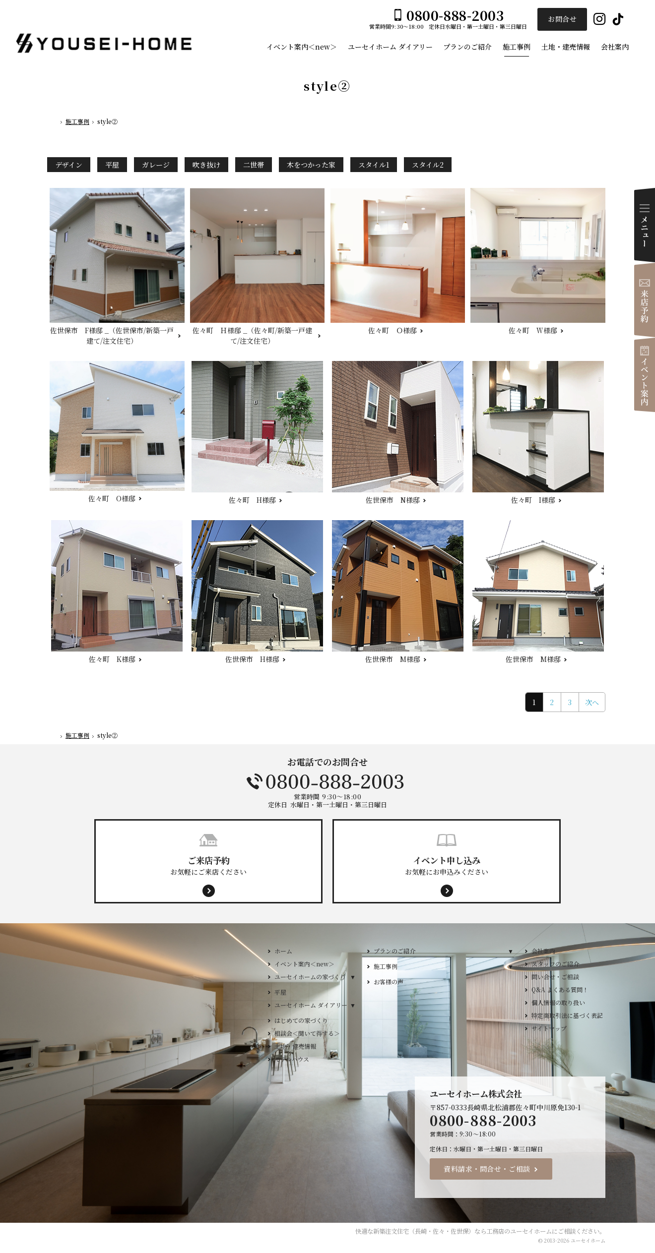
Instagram (599, 19)
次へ (592, 702)
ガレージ (156, 165)
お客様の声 (388, 981)
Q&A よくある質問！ (560, 989)
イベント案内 (644, 375)
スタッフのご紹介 (555, 963)
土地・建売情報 (295, 1046)
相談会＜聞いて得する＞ (307, 1033)
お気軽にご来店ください (208, 865)
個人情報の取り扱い (558, 1002)
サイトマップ (549, 1028)
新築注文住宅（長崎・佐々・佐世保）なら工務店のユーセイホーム (462, 1231)
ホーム (283, 951)
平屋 (112, 165)
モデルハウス (291, 1059)
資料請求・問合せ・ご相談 (487, 1169)
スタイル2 (428, 165)
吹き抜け (206, 165)
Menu (644, 225)
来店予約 (644, 300)
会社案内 (543, 951)
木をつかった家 (311, 165)
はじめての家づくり (301, 1020)
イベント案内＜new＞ (304, 963)
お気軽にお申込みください (446, 865)
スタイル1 (373, 165)
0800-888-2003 (327, 781)
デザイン (68, 165)
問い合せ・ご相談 (555, 976)
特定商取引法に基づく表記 (567, 1015)
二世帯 (253, 165)
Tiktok (618, 19)
